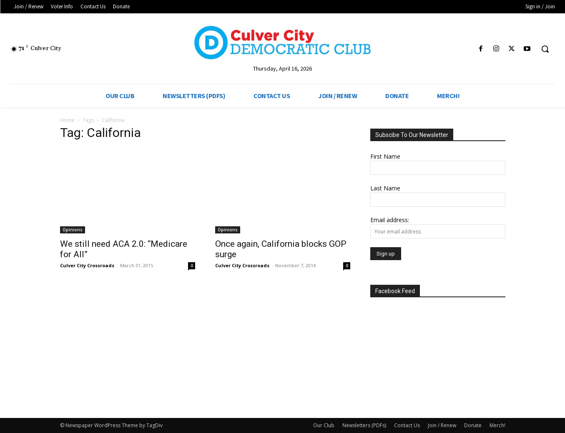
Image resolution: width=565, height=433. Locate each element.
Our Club (323, 425)
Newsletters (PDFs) (364, 425)
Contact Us (407, 425)
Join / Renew (442, 425)
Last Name (385, 188)
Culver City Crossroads (87, 265)
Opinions (73, 230)
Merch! (497, 425)
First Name (385, 156)
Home (67, 120)
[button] (545, 49)
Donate (473, 425)
